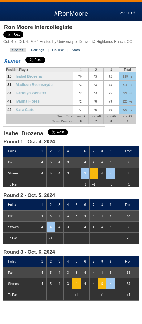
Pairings (37, 50)
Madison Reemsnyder (35, 85)
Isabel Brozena (29, 76)
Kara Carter (26, 110)
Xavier (12, 61)
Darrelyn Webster (31, 93)
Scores (17, 50)
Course (58, 50)
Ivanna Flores (28, 101)
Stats (76, 50)
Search (128, 13)
